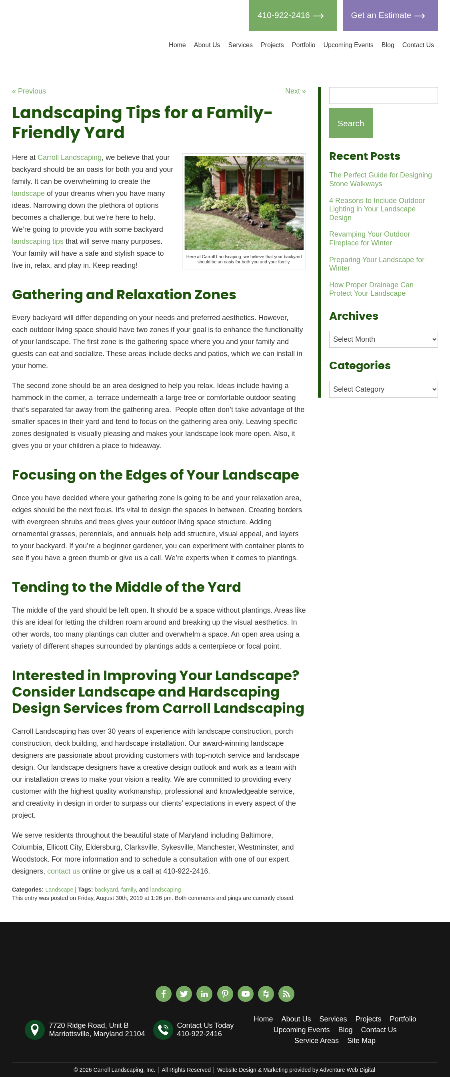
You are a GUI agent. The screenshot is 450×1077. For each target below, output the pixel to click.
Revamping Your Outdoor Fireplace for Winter (369, 238)
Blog (388, 45)
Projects (272, 45)
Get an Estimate (390, 15)
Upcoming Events (348, 45)
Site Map (361, 1041)
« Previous (29, 91)
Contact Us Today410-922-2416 (205, 1029)
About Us (207, 45)
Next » (295, 91)
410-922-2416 (293, 15)
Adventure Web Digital (347, 1070)
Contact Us (418, 45)
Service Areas (316, 1041)
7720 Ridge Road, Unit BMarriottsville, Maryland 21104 (97, 1029)
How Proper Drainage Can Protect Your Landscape (371, 289)
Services (240, 45)
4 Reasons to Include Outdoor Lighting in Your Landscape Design (377, 209)
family (128, 889)
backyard (106, 889)
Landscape (59, 889)
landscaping (165, 889)
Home (177, 45)
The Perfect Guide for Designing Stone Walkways (380, 179)
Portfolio (304, 45)
